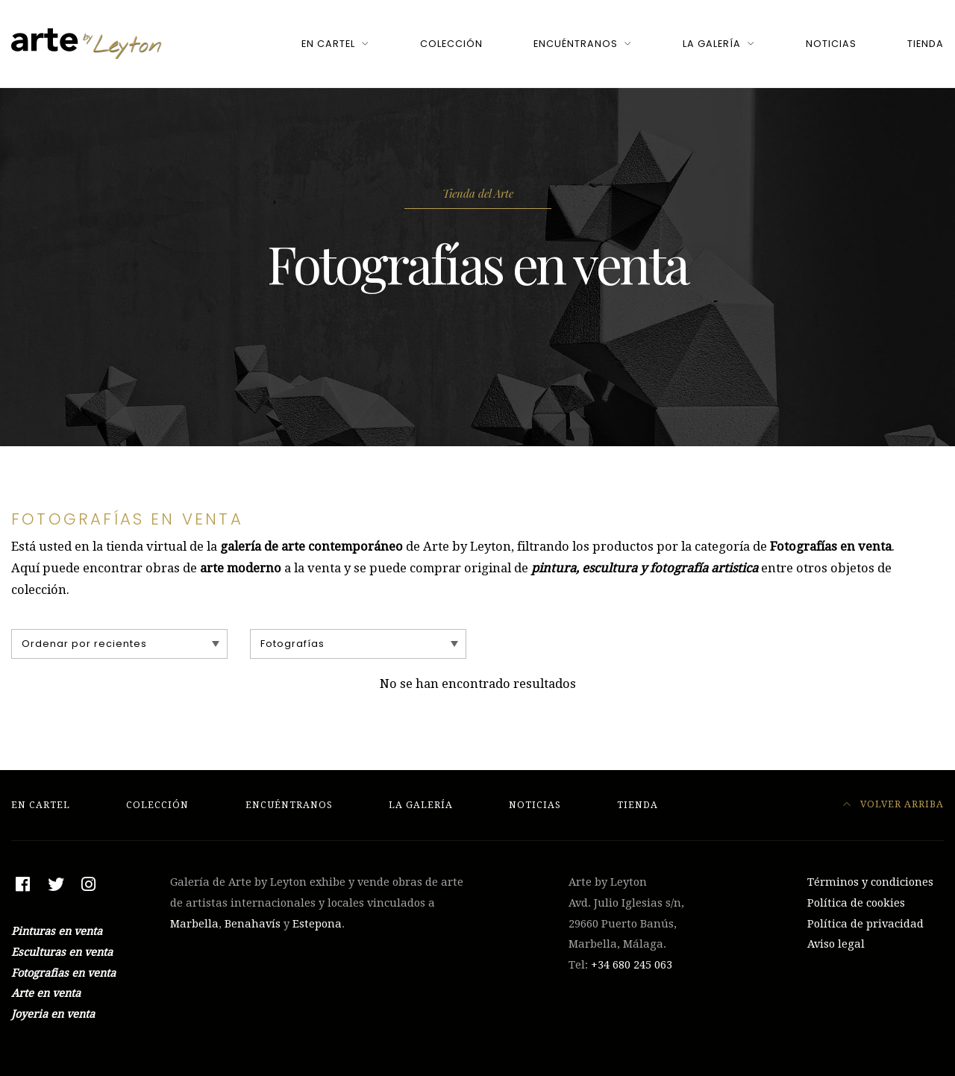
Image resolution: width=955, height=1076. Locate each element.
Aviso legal (836, 944)
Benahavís (253, 923)
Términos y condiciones (870, 882)
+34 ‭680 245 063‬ (631, 965)
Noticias (831, 43)
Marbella (194, 923)
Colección (451, 43)
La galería (712, 43)
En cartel (328, 43)
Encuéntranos (575, 43)
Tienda (925, 43)
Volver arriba (894, 804)
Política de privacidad (865, 923)
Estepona (317, 923)
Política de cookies (856, 903)
